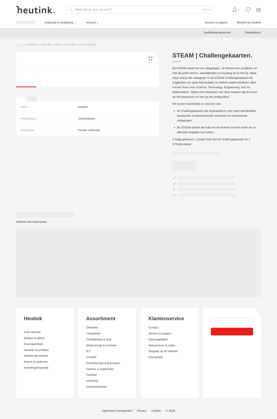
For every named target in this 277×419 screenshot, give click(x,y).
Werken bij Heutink (21, 328)
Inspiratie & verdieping (26, 313)
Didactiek (34, 344)
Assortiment (16, 344)
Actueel (16, 318)
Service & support (20, 325)
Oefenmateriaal (79, 344)
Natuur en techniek (56, 344)
